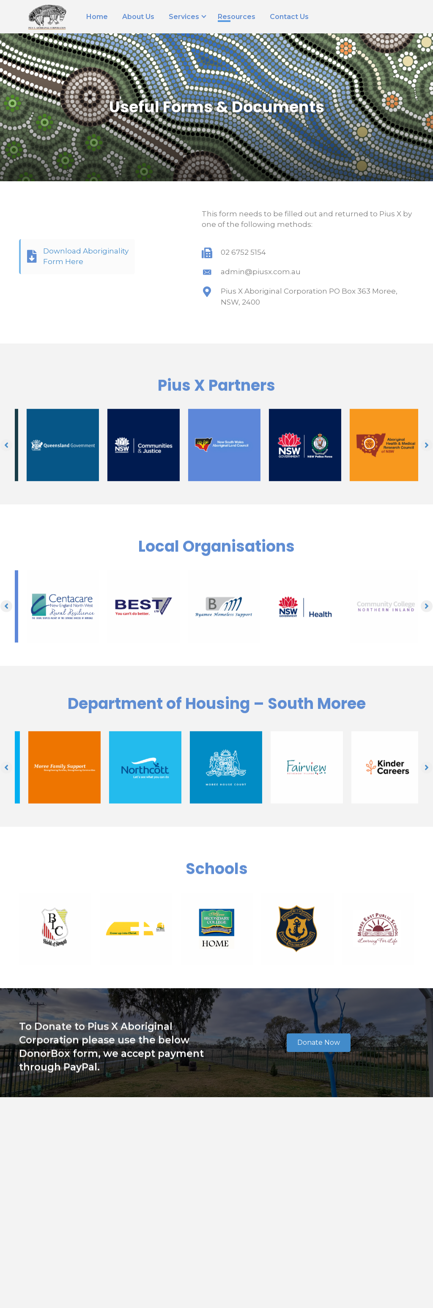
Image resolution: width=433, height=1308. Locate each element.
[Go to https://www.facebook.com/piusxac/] (389, 12)
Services (184, 17)
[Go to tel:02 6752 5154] (308, 252)
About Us (138, 17)
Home (97, 17)
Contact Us (289, 17)
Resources (236, 17)
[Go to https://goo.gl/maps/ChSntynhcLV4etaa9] (370, 12)
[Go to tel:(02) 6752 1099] (351, 12)
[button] (319, 1042)
